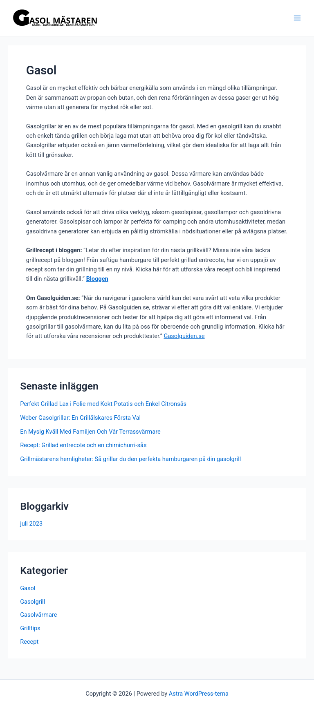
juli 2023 (31, 523)
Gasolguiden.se (184, 336)
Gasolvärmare (38, 614)
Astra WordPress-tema (199, 693)
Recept (29, 641)
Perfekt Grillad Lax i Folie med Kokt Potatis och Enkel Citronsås (103, 403)
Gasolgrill (32, 601)
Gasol (27, 588)
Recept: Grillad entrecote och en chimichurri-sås (83, 445)
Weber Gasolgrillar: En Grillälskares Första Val (80, 417)
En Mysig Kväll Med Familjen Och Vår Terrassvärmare (90, 431)
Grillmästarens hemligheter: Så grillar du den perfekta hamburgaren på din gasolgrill (130, 459)
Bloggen (97, 278)
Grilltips (30, 628)
